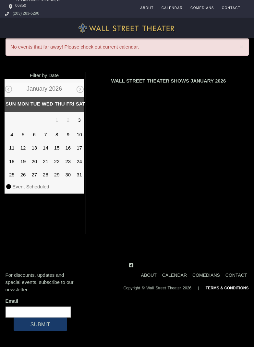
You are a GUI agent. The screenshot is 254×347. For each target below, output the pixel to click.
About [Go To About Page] (146, 8)
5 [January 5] (23, 134)
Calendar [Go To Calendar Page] (172, 8)
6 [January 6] (34, 134)
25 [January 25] (12, 174)
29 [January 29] (57, 174)
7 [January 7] (45, 134)
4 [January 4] (11, 134)
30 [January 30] (68, 174)
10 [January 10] (79, 134)
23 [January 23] (68, 161)
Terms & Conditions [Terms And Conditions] (227, 288)
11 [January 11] (12, 148)
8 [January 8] (56, 134)
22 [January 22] (57, 161)
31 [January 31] (79, 174)
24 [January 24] (79, 161)
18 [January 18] (12, 161)
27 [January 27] (34, 174)
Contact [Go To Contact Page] (231, 8)
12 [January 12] (23, 148)
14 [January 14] (45, 148)
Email (13, 301)
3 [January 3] (79, 120)
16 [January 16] (68, 148)
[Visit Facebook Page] (131, 265)
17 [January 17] (79, 148)
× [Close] (241, 46)
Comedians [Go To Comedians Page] (202, 8)
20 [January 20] (34, 161)
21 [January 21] (45, 161)
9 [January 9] (68, 134)
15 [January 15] (57, 148)
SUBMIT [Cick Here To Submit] (40, 324)
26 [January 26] (23, 174)
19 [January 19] (23, 161)
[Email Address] (38, 312)
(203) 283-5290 (26, 13)
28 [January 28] (45, 174)
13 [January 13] (34, 148)
